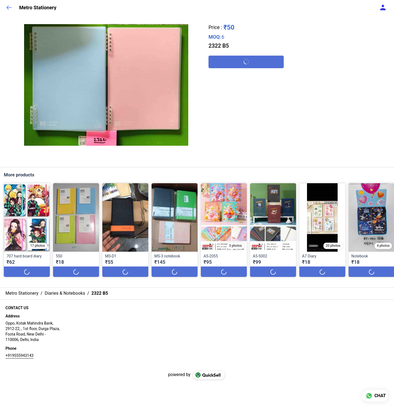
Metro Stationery (37, 7)
